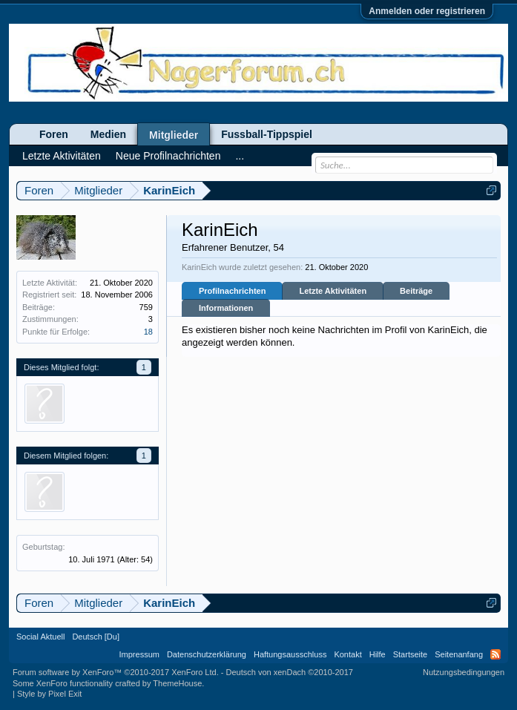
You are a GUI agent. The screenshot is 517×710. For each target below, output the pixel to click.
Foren (53, 134)
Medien (108, 134)
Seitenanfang (459, 654)
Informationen (226, 307)
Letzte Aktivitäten (332, 290)
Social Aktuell (40, 636)
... (239, 156)
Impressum (139, 654)
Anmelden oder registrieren (427, 11)
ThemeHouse (177, 683)
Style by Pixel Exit (49, 693)
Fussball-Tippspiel (266, 134)
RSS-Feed (495, 654)
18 (148, 331)
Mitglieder (173, 135)
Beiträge (416, 290)
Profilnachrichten (232, 290)
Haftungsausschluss (290, 654)
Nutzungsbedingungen (463, 672)
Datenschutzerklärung (206, 654)
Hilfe (377, 654)
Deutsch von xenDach (289, 672)
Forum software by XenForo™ (116, 672)
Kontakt (347, 654)
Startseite (410, 654)
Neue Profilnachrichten (168, 156)
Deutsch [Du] (95, 636)
